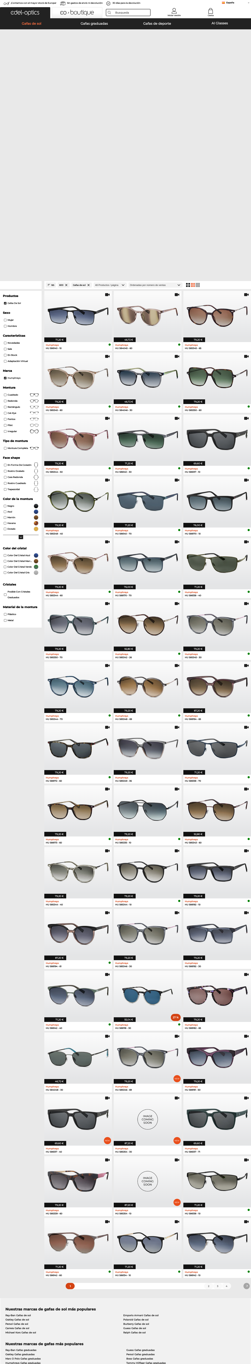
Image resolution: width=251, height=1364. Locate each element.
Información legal (58, 1346)
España (230, 2)
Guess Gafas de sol (134, 1148)
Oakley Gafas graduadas (20, 1174)
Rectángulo (21, 227)
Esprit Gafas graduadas (140, 1187)
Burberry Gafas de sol (136, 1144)
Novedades (12, 162)
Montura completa (21, 268)
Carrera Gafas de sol (17, 1148)
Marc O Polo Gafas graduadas (23, 1178)
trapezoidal (21, 309)
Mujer (9, 140)
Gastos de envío (94, 1283)
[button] (25, 12)
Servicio (90, 1273)
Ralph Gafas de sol (134, 1152)
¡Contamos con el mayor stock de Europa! (33, 3)
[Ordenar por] (155, 105)
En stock (10, 175)
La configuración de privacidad (23, 1279)
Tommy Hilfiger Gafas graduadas (146, 1183)
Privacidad (40, 1346)
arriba (241, 1346)
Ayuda (170, 1273)
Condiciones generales (18, 1346)
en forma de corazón (21, 285)
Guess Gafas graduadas (140, 1170)
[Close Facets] (21, 105)
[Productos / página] (110, 105)
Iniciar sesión (174, 15)
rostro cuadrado (21, 303)
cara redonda (21, 297)
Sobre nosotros (15, 1273)
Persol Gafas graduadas (140, 1174)
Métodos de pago (95, 1279)
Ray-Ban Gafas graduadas (20, 1170)
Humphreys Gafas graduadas (23, 1183)
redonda (21, 221)
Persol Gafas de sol (16, 1144)
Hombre (10, 146)
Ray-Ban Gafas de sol (18, 1135)
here (95, 1230)
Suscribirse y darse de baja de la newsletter (192, 1279)
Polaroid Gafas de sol (136, 1139)
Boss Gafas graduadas (139, 1178)
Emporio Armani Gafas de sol (141, 1135)
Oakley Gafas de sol (17, 1139)
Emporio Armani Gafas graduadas (25, 1187)
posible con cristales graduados (17, 414)
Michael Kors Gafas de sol (20, 1152)
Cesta (211, 15)
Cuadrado (21, 215)
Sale (8, 169)
